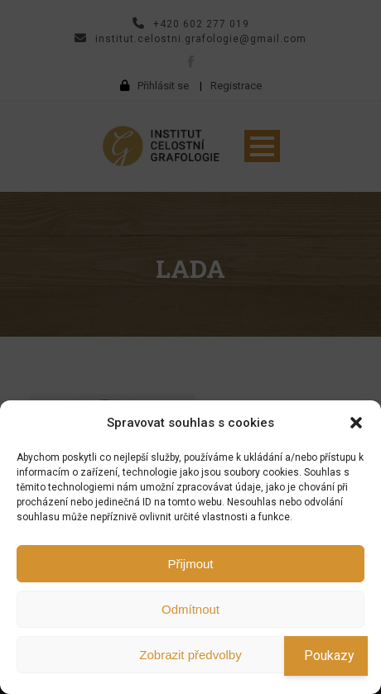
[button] (356, 422)
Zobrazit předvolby (190, 655)
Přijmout (190, 564)
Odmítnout (190, 609)
